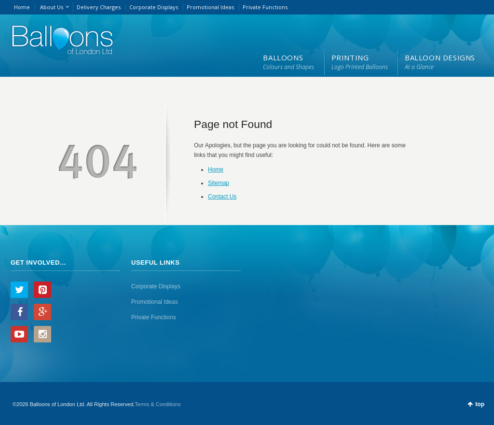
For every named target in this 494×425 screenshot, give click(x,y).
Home (22, 7)
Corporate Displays (153, 7)
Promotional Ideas (210, 7)
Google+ (42, 312)
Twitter (19, 290)
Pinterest (42, 290)
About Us (51, 7)
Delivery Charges (99, 7)
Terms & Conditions (157, 404)
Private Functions (265, 7)
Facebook (19, 312)
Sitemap (218, 183)
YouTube (19, 334)
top (479, 404)
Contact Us (222, 196)
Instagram (42, 334)
